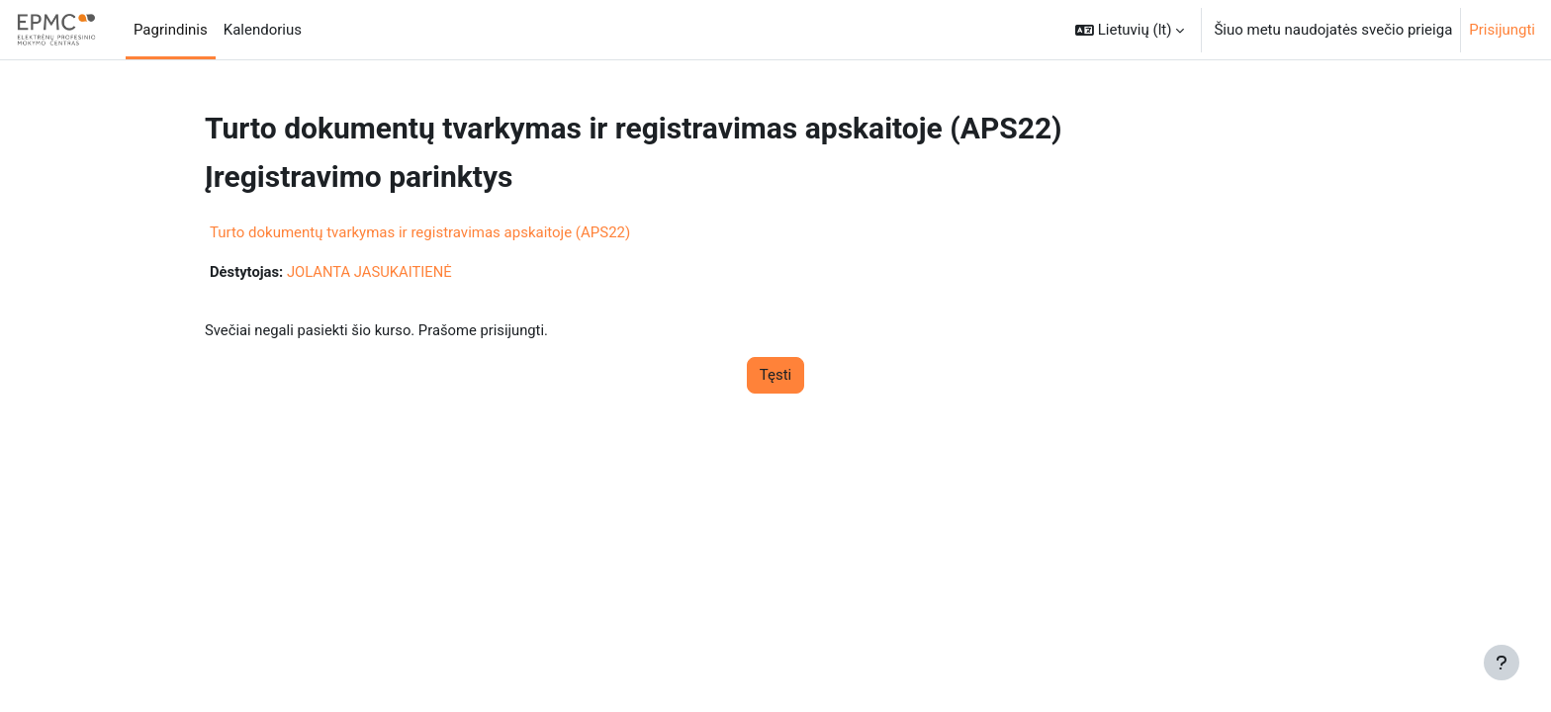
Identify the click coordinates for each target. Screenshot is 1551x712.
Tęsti (775, 376)
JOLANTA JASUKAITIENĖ (371, 272)
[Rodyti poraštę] (1501, 662)
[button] (1129, 29)
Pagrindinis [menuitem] (171, 30)
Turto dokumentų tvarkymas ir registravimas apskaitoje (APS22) (420, 232)
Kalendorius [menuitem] (263, 30)
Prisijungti (1502, 30)
